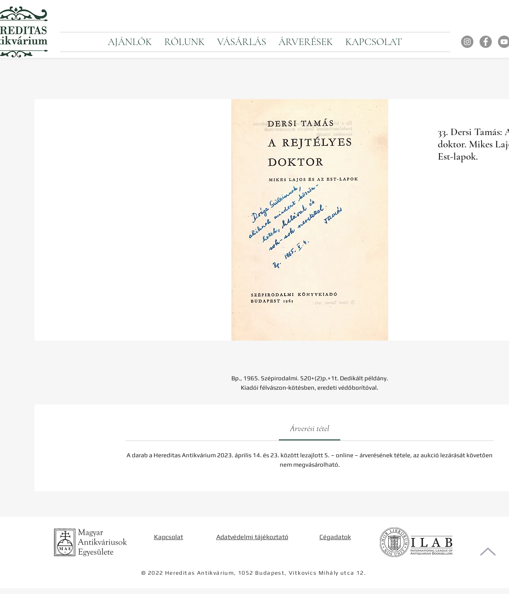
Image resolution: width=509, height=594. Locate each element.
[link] (309, 429)
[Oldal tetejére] (488, 551)
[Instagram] (467, 42)
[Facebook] (486, 42)
